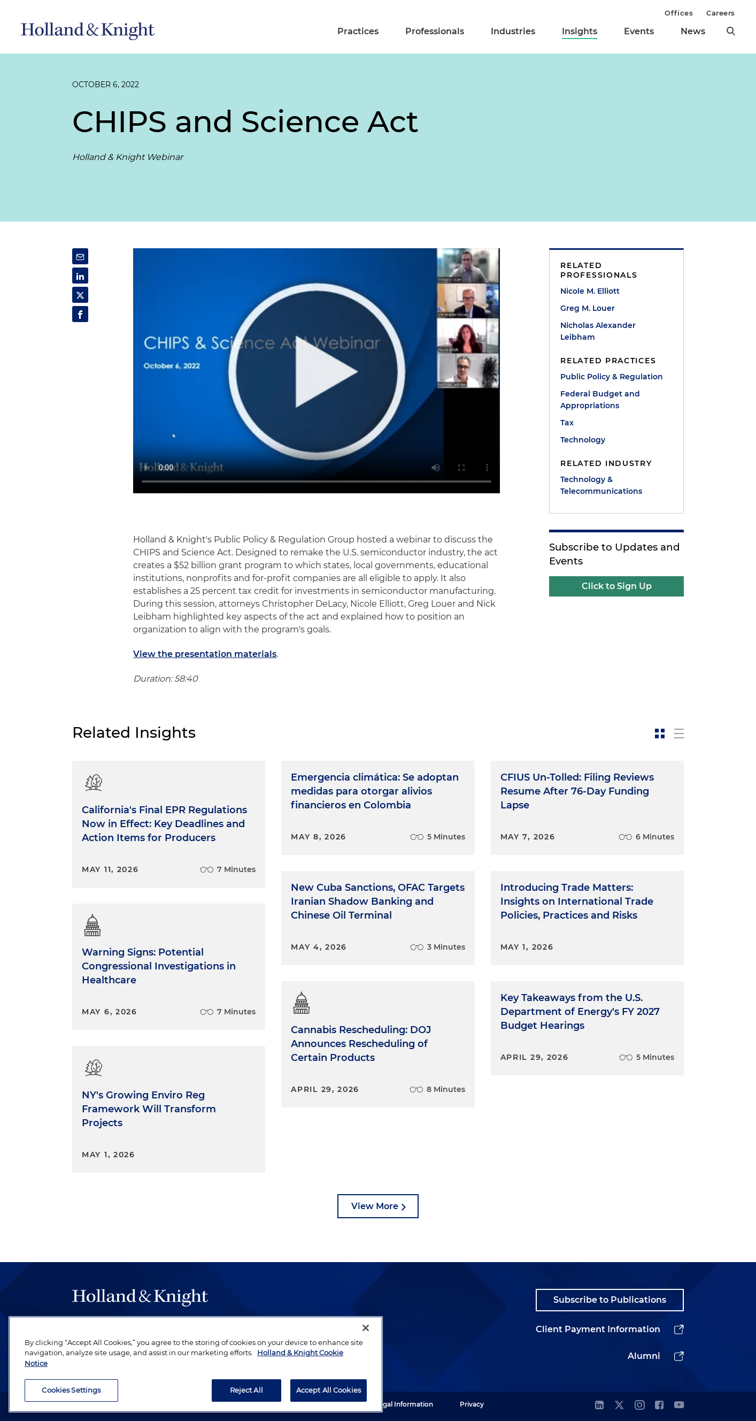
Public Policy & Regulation (611, 376)
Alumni (644, 1356)
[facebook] (659, 1406)
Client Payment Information (598, 1329)
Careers (720, 13)
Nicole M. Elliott (590, 291)
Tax (567, 422)
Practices (358, 31)
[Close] (365, 1328)
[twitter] (619, 1406)
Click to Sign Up (617, 586)
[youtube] (679, 1406)
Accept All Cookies (328, 1390)
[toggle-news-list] (679, 733)
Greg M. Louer (587, 308)
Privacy (472, 1404)
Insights (579, 31)
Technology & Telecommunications (601, 485)
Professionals (434, 31)
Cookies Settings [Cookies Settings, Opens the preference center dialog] (71, 1390)
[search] (731, 31)
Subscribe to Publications (609, 1300)
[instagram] (639, 1406)
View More (374, 1206)
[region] (196, 1364)
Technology (582, 440)
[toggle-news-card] (660, 733)
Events (639, 31)
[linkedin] (599, 1406)
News (693, 31)
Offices (679, 13)
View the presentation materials (204, 654)
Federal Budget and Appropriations (600, 399)
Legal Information (404, 1404)
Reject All (246, 1390)
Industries (513, 31)
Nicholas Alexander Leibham (598, 331)
